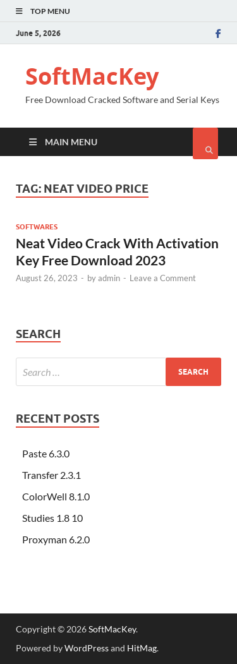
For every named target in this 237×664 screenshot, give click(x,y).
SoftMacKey (92, 76)
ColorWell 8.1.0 (56, 496)
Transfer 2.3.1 (51, 475)
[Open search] (205, 143)
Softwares (37, 226)
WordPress (86, 648)
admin (109, 278)
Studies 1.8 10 (52, 518)
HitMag (142, 648)
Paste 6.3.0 (46, 453)
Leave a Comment (163, 278)
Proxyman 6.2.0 (56, 539)
